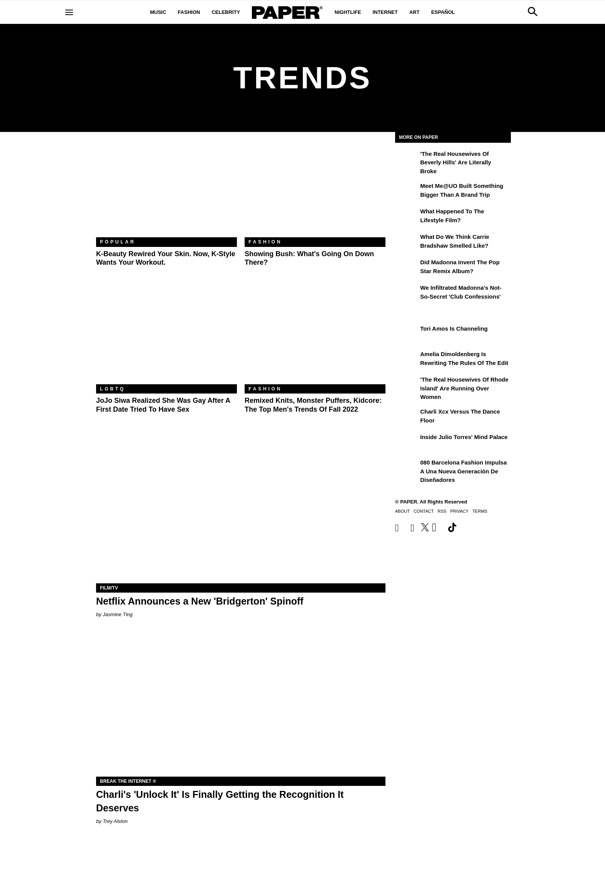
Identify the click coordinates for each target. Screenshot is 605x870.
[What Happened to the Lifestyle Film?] (406, 216)
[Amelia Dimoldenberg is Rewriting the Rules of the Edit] (406, 359)
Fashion (189, 12)
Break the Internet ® (128, 781)
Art (414, 12)
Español (443, 12)
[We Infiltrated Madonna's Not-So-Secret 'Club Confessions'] (406, 293)
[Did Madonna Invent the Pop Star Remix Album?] (406, 267)
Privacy (459, 511)
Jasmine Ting (117, 614)
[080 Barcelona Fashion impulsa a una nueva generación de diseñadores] (406, 468)
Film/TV (109, 588)
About (402, 511)
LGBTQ (112, 389)
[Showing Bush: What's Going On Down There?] (315, 190)
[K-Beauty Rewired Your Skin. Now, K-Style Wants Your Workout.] (166, 190)
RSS (442, 511)
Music (158, 12)
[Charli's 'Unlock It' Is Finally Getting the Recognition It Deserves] (240, 704)
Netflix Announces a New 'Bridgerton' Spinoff (199, 601)
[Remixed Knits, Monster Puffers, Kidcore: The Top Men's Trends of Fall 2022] (315, 337)
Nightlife (348, 12)
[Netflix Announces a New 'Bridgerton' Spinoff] (240, 511)
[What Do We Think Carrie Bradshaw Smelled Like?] (406, 242)
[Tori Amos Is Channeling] (406, 334)
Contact (424, 511)
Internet (385, 12)
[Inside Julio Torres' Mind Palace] (406, 442)
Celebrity (225, 12)
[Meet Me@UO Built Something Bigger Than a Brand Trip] (406, 191)
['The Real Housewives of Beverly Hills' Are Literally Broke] (406, 159)
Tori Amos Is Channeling (454, 328)
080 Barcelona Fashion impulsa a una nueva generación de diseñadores (463, 471)
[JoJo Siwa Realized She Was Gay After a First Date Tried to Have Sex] (166, 337)
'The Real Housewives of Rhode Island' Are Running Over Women (464, 388)
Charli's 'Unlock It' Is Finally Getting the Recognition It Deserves (220, 801)
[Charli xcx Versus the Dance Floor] (406, 417)
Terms (479, 511)
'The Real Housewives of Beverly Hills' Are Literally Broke (455, 162)
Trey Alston (115, 821)
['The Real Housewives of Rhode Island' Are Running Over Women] (406, 385)
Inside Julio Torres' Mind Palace (464, 437)
